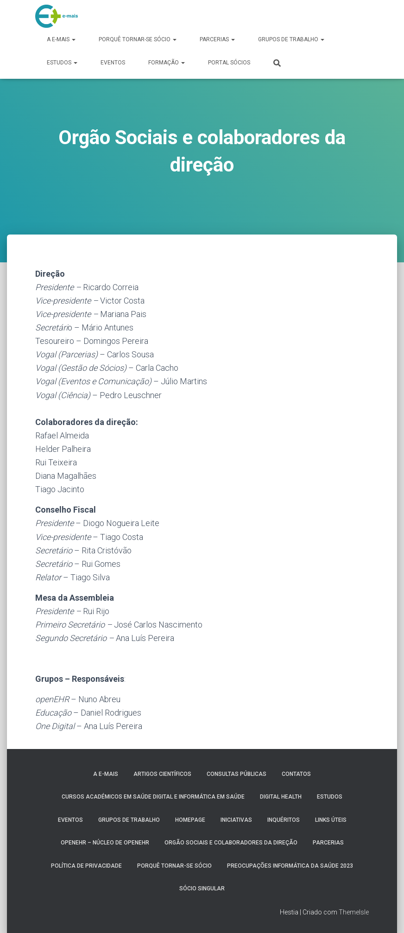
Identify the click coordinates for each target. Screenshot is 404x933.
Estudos (62, 62)
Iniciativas (236, 820)
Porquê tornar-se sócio (138, 39)
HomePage (190, 820)
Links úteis (331, 820)
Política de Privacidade (86, 866)
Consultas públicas (236, 774)
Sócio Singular (202, 888)
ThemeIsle (354, 912)
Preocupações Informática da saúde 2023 (290, 866)
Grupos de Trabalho (291, 39)
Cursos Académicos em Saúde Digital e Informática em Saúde (153, 796)
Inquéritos (283, 820)
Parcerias (217, 39)
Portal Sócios (229, 62)
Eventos (113, 62)
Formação (166, 62)
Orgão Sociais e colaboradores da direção (230, 842)
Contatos (296, 774)
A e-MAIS (61, 39)
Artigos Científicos (162, 774)
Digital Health (281, 796)
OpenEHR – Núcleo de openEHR (105, 842)
